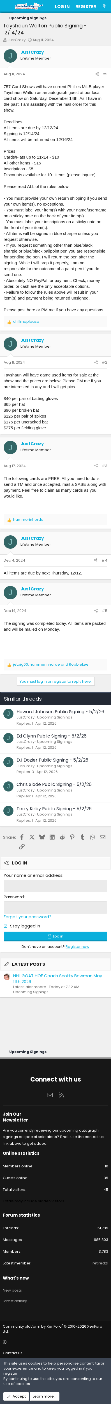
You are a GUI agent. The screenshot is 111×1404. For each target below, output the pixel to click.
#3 (104, 465)
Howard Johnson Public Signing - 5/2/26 (60, 711)
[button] (55, 1342)
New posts (12, 1290)
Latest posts (28, 964)
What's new (16, 1278)
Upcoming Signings (54, 717)
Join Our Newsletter (15, 1117)
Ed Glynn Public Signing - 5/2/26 (52, 736)
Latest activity (15, 1301)
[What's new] (104, 6)
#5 (104, 610)
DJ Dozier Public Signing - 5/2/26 (52, 760)
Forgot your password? (27, 917)
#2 (104, 362)
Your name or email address (33, 875)
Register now (77, 946)
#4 (104, 560)
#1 (105, 74)
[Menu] (7, 6)
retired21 (100, 1263)
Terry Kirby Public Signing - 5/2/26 (54, 808)
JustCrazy (17, 40)
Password (14, 897)
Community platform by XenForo (52, 1329)
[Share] (97, 74)
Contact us (12, 1353)
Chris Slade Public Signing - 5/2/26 (54, 784)
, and (51, 664)
